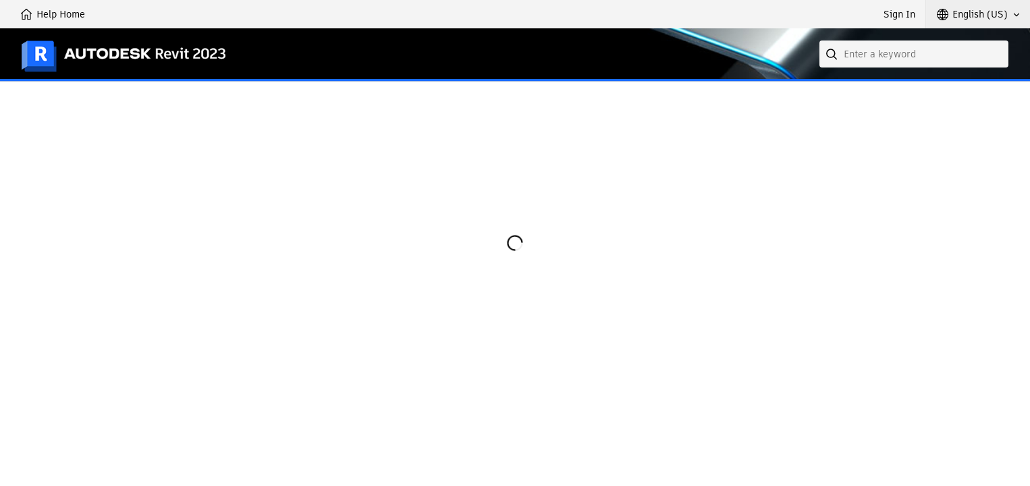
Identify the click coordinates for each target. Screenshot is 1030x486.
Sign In (899, 14)
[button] (978, 14)
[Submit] (832, 54)
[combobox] (913, 54)
